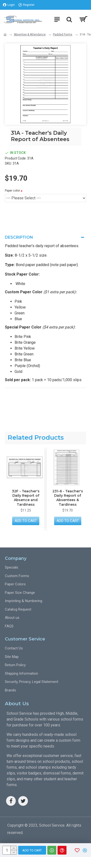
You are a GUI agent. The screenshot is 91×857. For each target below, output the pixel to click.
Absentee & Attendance (30, 34)
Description (19, 237)
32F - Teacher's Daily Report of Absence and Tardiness (26, 498)
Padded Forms (62, 34)
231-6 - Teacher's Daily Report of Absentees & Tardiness (67, 498)
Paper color (12, 190)
